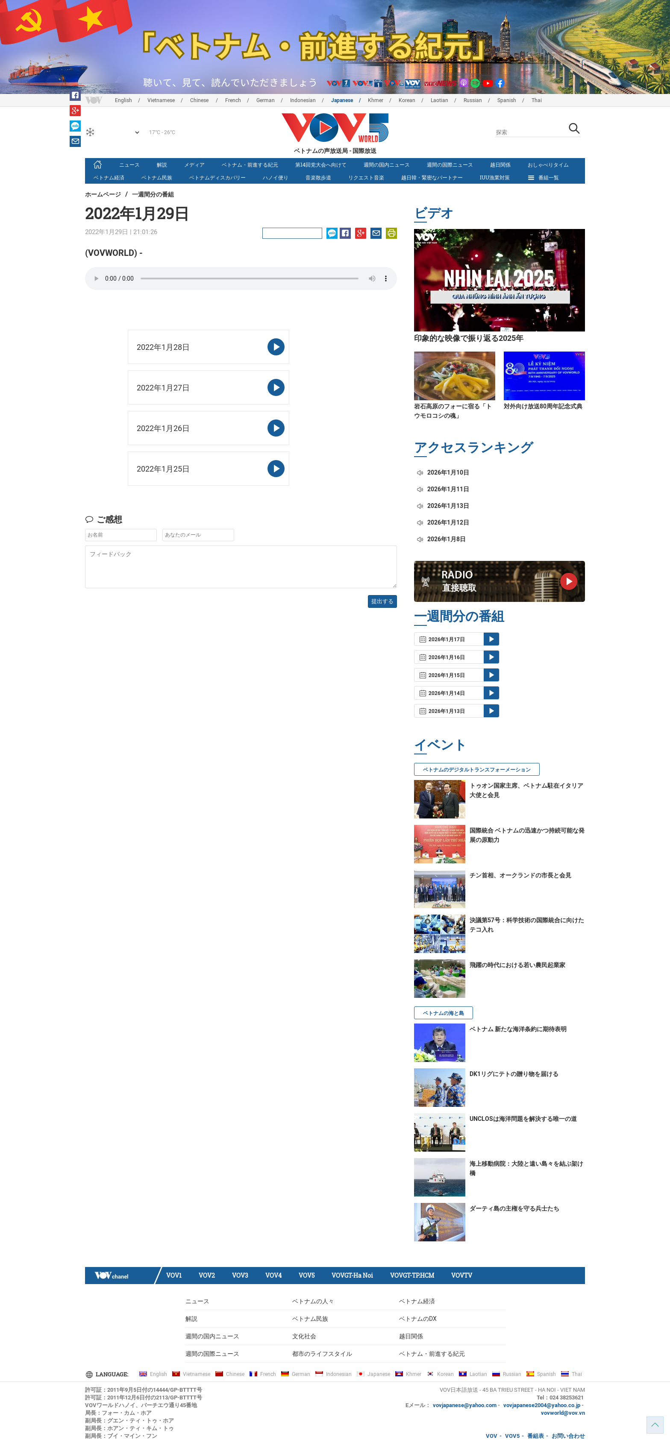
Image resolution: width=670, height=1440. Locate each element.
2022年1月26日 (163, 428)
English (123, 100)
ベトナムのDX (418, 1318)
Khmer (375, 100)
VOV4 (273, 1275)
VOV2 (207, 1275)
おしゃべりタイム (548, 164)
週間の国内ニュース (387, 164)
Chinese (200, 100)
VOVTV (461, 1275)
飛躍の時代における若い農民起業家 (517, 965)
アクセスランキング (473, 447)
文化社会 (304, 1336)
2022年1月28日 (163, 347)
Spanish (506, 100)
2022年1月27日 (163, 387)
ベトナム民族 (156, 177)
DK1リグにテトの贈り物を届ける (514, 1073)
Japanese (342, 100)
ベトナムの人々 (313, 1301)
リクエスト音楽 (366, 177)
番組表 (535, 1436)
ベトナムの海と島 (443, 1013)
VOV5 (306, 1275)
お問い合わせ (568, 1436)
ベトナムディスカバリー (217, 177)
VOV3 (240, 1275)
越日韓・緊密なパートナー (432, 177)
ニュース (129, 164)
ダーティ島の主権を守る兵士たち (514, 1208)
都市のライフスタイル (322, 1353)
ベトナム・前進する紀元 (250, 164)
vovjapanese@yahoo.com (465, 1405)
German (265, 100)
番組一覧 (543, 177)
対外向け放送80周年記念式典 (543, 406)
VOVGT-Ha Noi (352, 1275)
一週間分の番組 (153, 194)
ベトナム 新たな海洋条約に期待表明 (518, 1029)
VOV (491, 1436)
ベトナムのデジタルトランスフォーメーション (477, 770)
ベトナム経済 (109, 177)
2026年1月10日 (442, 472)
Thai (537, 100)
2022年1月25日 (163, 468)
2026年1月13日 (442, 505)
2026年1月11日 (442, 489)
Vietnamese (161, 100)
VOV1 (174, 1275)
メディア (194, 164)
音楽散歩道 (318, 177)
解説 (162, 164)
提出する (382, 601)
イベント (440, 744)
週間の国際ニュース (450, 164)
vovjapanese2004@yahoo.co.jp (541, 1405)
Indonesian (303, 100)
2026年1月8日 (441, 539)
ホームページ (103, 194)
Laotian (439, 100)
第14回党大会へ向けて (321, 164)
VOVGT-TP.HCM (412, 1275)
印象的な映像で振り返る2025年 (468, 338)
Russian (473, 100)
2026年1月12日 (442, 522)
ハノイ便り (275, 177)
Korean (407, 100)
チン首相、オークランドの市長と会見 (520, 875)
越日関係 (500, 164)
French (233, 100)
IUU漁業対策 (495, 177)
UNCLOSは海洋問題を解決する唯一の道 (523, 1118)
